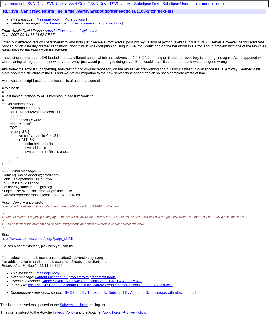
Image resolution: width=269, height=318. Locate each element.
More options (74, 19)
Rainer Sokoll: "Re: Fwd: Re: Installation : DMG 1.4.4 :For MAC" (92, 281)
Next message (55, 23)
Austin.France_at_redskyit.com (71, 31)
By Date (71, 292)
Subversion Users (74, 305)
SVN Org (77, 4)
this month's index (209, 4)
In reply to (113, 23)
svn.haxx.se (13, 4)
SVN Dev (35, 4)
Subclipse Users (176, 4)
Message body (47, 19)
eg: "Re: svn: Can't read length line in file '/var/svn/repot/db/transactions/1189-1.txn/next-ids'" (100, 285)
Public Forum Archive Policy (123, 312)
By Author (132, 292)
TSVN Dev (97, 4)
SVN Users (56, 4)
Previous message (85, 23)
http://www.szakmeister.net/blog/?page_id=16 (37, 239)
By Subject (111, 292)
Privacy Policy (64, 312)
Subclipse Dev (146, 4)
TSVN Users (120, 4)
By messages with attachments (170, 292)
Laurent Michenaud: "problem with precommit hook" (75, 277)
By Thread (90, 292)
